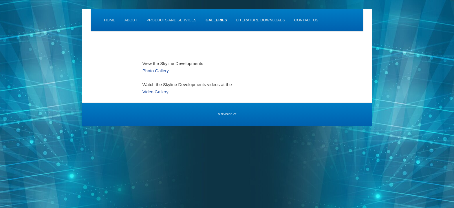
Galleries (216, 20)
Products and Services (171, 20)
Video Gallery (155, 91)
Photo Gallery (155, 70)
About (131, 20)
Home (109, 20)
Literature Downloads (260, 20)
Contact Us (306, 20)
